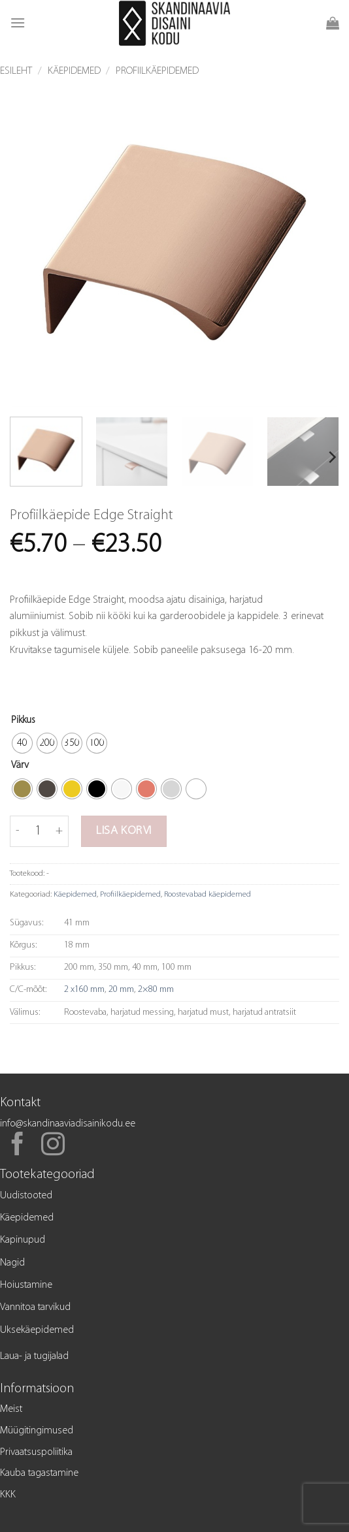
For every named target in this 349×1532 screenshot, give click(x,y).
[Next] (331, 457)
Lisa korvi (124, 831)
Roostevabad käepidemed (207, 894)
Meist (11, 1409)
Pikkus (23, 720)
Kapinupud (22, 1240)
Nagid (12, 1263)
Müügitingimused (36, 1431)
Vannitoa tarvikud (35, 1307)
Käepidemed (74, 71)
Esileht (16, 71)
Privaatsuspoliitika (36, 1452)
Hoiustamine (26, 1285)
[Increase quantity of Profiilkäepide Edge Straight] (59, 831)
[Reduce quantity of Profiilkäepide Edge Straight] (17, 831)
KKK (8, 1495)
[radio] (22, 743)
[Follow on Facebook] (17, 1146)
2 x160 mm (84, 990)
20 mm (121, 990)
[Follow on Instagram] (53, 1146)
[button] (17, 23)
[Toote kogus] (37, 831)
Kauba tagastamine (39, 1473)
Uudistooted (26, 1195)
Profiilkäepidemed (157, 71)
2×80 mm (156, 990)
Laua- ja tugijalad (34, 1356)
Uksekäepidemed (37, 1330)
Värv (20, 765)
